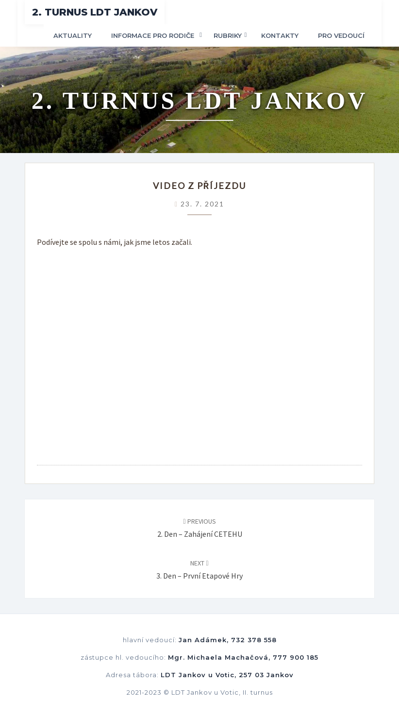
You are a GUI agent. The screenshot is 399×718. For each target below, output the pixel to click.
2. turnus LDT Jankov (94, 12)
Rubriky (228, 35)
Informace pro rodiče (152, 35)
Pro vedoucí (341, 35)
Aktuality (72, 35)
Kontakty (280, 35)
